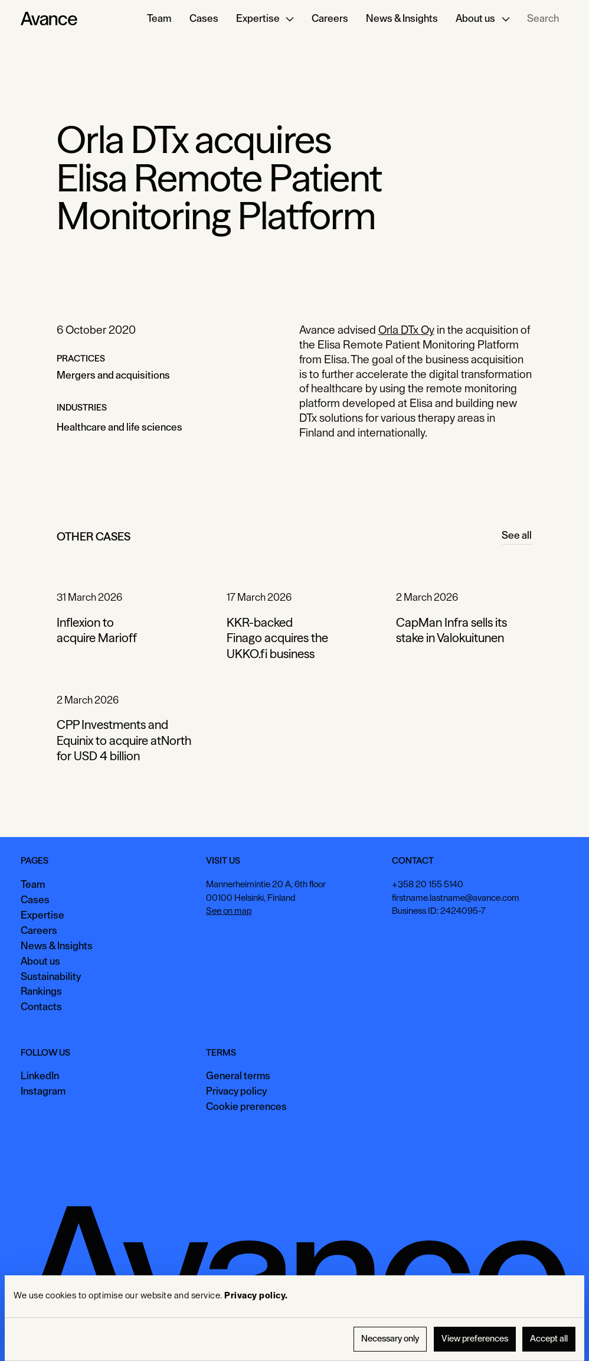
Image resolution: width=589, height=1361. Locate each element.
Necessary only (390, 1338)
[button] (265, 19)
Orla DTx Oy (406, 330)
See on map (229, 911)
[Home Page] (49, 19)
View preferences (474, 1338)
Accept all (549, 1338)
